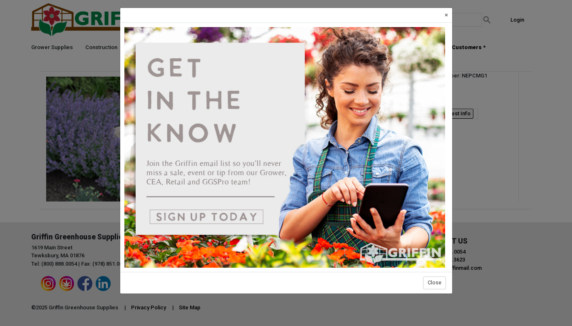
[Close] (446, 15)
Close (434, 282)
